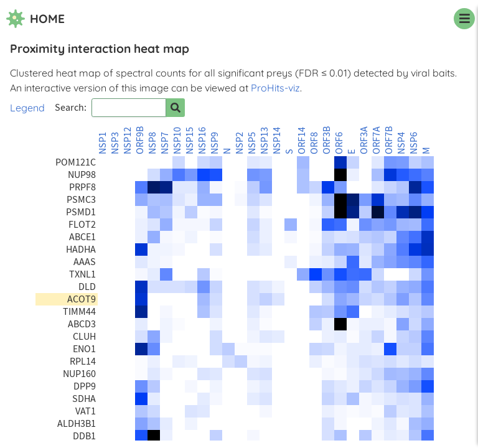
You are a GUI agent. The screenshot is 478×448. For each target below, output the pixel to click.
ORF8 (314, 143)
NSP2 (239, 143)
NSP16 (202, 140)
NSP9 (215, 143)
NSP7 (165, 143)
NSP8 (152, 143)
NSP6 (414, 143)
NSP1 (102, 143)
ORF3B (327, 140)
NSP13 (264, 140)
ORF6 (339, 143)
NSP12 (127, 140)
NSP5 (252, 143)
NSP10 (177, 140)
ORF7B (389, 140)
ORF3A (364, 140)
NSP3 (115, 143)
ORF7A (376, 140)
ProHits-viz (275, 88)
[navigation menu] (464, 18)
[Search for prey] (175, 107)
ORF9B (140, 140)
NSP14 (277, 140)
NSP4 (401, 143)
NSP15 (190, 140)
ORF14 (302, 140)
